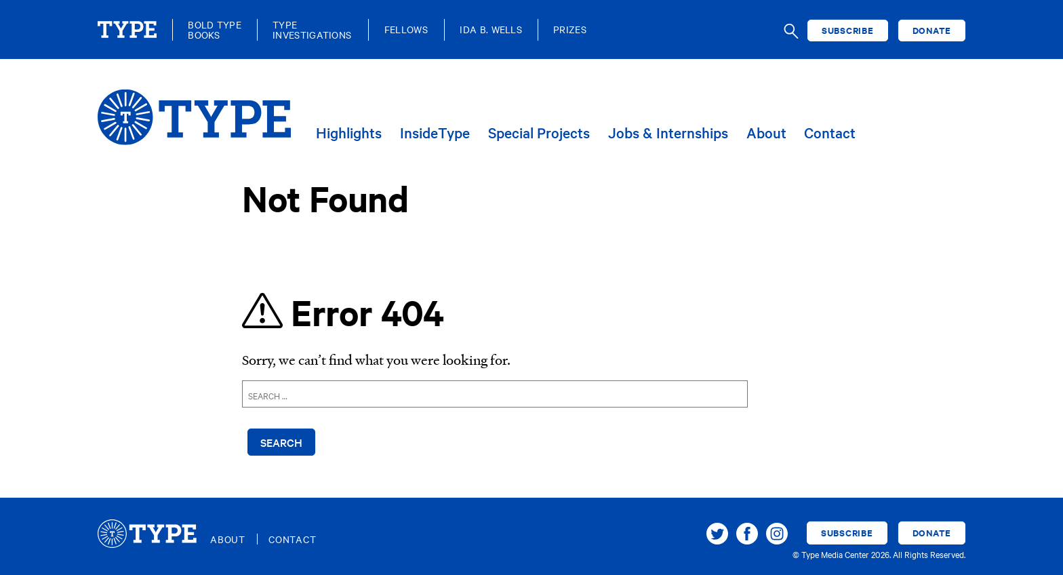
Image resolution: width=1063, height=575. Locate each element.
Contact (830, 133)
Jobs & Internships (668, 133)
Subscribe (848, 30)
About (766, 133)
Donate (932, 30)
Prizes (569, 29)
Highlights (349, 133)
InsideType (435, 133)
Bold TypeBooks (214, 30)
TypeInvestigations (312, 30)
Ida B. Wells (491, 29)
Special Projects (539, 133)
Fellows (406, 29)
